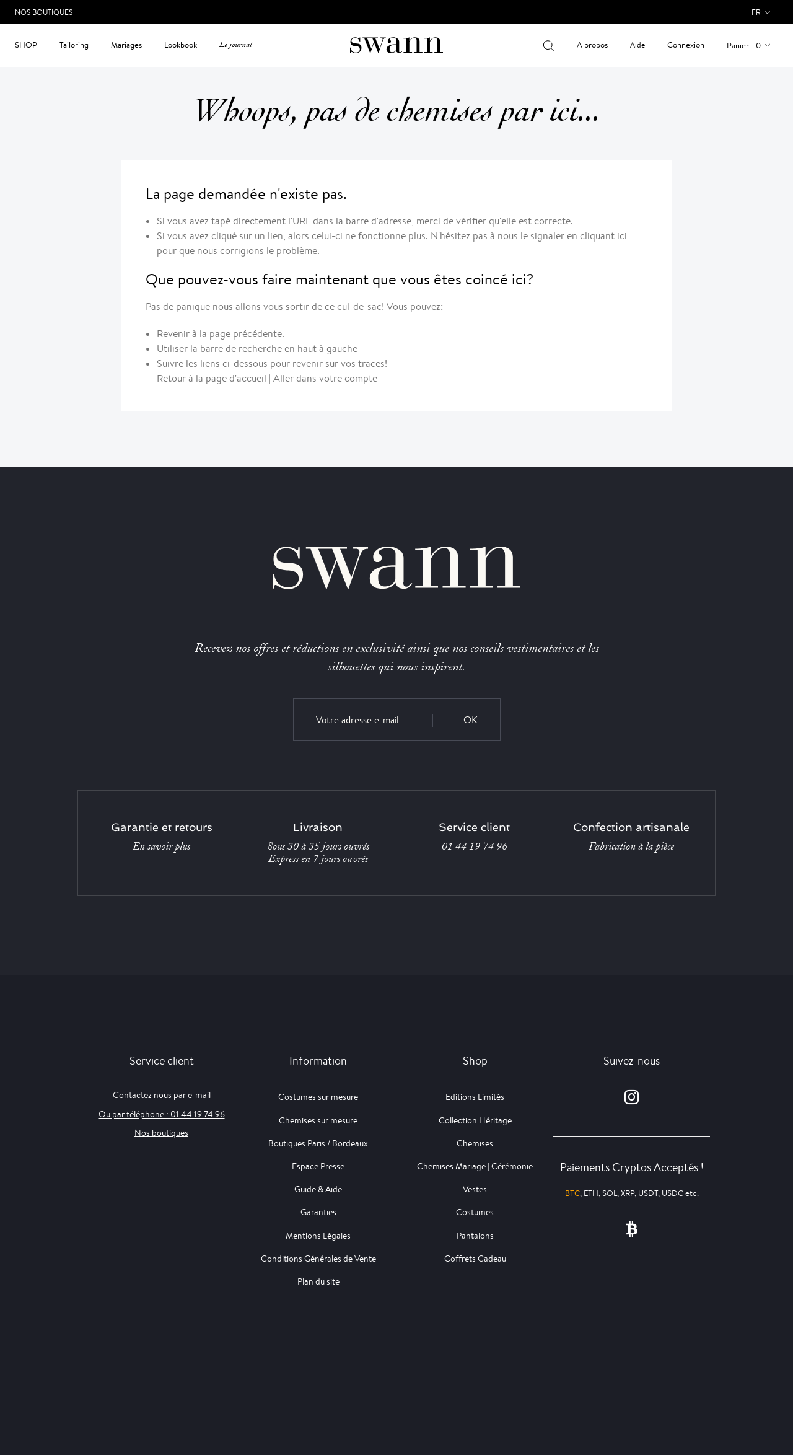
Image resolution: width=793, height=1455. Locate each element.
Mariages (126, 45)
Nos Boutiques (43, 12)
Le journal (235, 45)
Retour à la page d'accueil (211, 378)
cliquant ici (603, 235)
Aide (637, 45)
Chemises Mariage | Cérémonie (475, 1166)
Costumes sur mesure (318, 1096)
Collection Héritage (475, 1120)
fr (756, 12)
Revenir (173, 333)
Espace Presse (318, 1166)
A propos (592, 45)
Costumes (475, 1212)
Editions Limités (474, 1096)
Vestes (475, 1189)
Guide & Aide (318, 1189)
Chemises (475, 1143)
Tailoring (74, 45)
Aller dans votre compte (325, 378)
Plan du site (318, 1281)
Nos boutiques (161, 1132)
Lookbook (180, 45)
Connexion (685, 45)
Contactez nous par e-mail (162, 1095)
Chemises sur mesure (318, 1120)
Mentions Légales (318, 1235)
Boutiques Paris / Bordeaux (318, 1143)
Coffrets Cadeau (475, 1258)
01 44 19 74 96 (474, 846)
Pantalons (475, 1235)
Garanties (318, 1212)
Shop (26, 45)
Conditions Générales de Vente (318, 1258)
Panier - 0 (744, 45)
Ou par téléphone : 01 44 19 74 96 (162, 1114)
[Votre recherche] (548, 45)
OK (470, 720)
